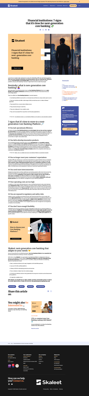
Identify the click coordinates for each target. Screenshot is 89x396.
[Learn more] (66, 1)
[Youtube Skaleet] (12, 384)
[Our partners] (56, 363)
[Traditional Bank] (26, 359)
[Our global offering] (12, 357)
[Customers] (59, 5)
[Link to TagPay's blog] (55, 357)
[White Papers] (57, 359)
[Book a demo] (10, 361)
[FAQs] (40, 363)
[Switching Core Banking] (28, 369)
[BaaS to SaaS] (26, 367)
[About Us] (40, 357)
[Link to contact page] (73, 5)
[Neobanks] (25, 357)
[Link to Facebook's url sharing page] (46, 30)
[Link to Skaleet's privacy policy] (46, 389)
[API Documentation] (58, 369)
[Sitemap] (61, 389)
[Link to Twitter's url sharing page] (43, 30)
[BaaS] (24, 363)
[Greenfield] (25, 370)
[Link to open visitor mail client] (49, 30)
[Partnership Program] (58, 365)
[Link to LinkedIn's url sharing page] (40, 30)
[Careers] (40, 359)
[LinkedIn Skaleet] (9, 384)
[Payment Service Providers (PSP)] (30, 361)
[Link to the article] (41, 307)
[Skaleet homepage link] (13, 6)
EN (80, 5)
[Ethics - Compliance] (54, 389)
